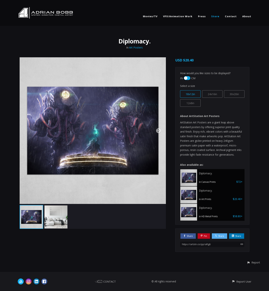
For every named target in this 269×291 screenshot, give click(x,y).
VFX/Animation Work (177, 16)
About (246, 16)
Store (215, 16)
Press (202, 16)
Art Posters (136, 47)
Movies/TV (150, 16)
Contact (231, 16)
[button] (253, 262)
